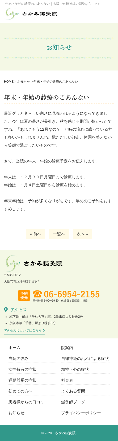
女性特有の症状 (22, 369)
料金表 (67, 380)
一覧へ (59, 234)
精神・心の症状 (75, 369)
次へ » (82, 234)
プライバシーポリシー (81, 413)
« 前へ (35, 234)
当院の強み (18, 358)
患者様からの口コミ (26, 402)
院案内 (67, 347)
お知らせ (16, 413)
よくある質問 (73, 391)
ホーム (14, 347)
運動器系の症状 (22, 380)
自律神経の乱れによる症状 (85, 358)
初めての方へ (20, 391)
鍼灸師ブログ (73, 402)
